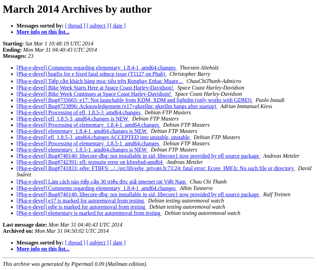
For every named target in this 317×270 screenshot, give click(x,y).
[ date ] (118, 26)
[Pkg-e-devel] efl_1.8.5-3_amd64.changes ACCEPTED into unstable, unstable (104, 137)
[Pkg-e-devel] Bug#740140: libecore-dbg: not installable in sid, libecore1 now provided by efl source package (139, 156)
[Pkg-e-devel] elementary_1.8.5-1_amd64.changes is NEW (82, 150)
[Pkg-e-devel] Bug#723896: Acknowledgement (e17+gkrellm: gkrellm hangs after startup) (117, 106)
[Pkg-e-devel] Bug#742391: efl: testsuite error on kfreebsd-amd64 (90, 162)
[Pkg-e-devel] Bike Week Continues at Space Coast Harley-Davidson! (94, 94)
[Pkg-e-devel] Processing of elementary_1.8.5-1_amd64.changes (88, 143)
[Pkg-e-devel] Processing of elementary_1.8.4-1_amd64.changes (88, 125)
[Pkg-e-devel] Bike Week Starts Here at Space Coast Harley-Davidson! (96, 88)
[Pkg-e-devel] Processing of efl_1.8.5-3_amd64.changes (79, 112)
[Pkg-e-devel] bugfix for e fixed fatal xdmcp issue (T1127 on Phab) (92, 74)
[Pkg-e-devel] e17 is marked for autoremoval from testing (81, 201)
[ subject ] (98, 26)
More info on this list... (43, 32)
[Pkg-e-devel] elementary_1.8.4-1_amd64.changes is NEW (82, 131)
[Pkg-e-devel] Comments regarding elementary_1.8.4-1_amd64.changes (97, 68)
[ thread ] (75, 26)
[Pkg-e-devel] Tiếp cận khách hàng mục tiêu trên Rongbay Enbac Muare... (100, 81)
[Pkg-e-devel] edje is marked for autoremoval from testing (82, 207)
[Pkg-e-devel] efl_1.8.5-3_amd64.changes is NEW (73, 119)
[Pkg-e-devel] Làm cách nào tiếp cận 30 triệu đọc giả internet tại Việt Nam (102, 182)
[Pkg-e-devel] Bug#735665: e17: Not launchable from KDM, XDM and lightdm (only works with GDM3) (135, 100)
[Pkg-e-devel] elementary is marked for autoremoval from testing (89, 213)
